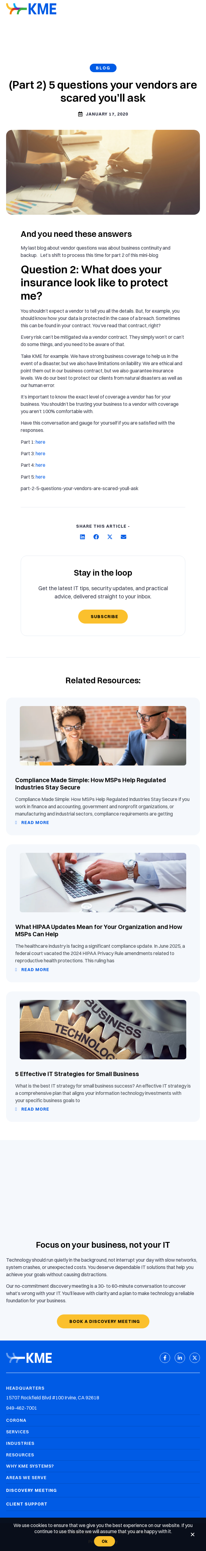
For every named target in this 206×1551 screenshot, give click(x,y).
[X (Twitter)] (195, 1358)
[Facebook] (165, 1358)
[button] (82, 536)
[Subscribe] (103, 617)
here (40, 442)
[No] (192, 1534)
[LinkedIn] (180, 1358)
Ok (105, 1541)
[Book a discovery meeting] (103, 1321)
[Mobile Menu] (195, 9)
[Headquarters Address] (103, 1397)
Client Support (26, 1504)
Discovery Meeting (31, 1490)
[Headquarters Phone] (103, 1407)
